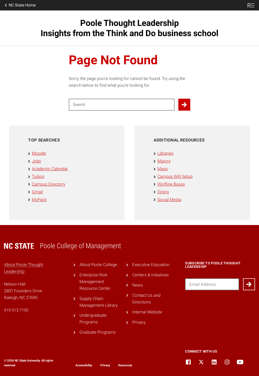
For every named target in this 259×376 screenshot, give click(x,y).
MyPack (39, 199)
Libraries (165, 153)
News (137, 285)
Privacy (139, 322)
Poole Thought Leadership (129, 28)
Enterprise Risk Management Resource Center (95, 281)
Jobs (36, 160)
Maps (162, 168)
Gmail (37, 191)
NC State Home (20, 5)
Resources (125, 365)
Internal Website (147, 311)
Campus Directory (48, 184)
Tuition (38, 176)
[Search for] (122, 105)
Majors (164, 160)
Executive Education (150, 264)
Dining (163, 191)
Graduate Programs (97, 332)
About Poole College (98, 264)
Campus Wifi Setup (175, 176)
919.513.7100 (16, 310)
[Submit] (249, 284)
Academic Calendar (50, 168)
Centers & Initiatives (150, 274)
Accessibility (83, 365)
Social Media (169, 199)
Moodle (39, 153)
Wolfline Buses (171, 184)
